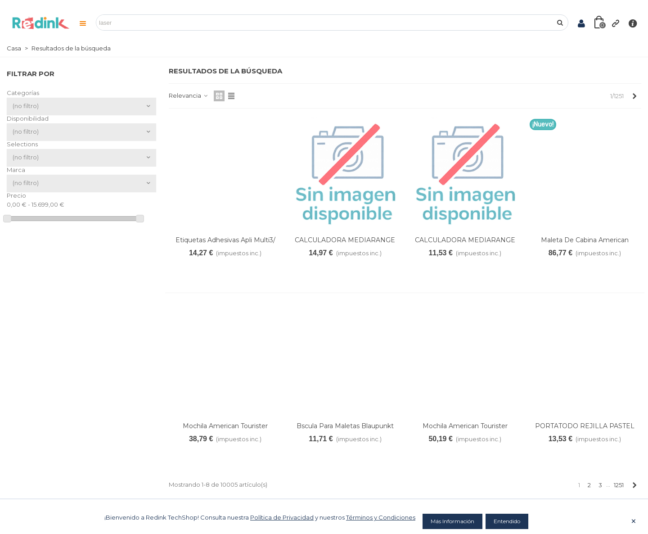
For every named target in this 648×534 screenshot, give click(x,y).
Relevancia (188, 95)
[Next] (634, 96)
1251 (619, 485)
